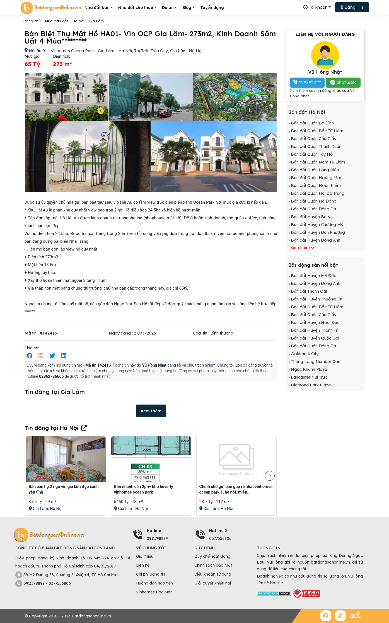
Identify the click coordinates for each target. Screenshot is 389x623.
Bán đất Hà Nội (306, 112)
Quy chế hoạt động (212, 556)
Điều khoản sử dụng (212, 574)
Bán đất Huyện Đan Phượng (318, 232)
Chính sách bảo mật (213, 565)
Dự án (168, 7)
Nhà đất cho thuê (135, 7)
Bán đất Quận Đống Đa (313, 208)
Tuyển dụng (212, 7)
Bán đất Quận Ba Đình (312, 123)
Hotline (154, 530)
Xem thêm (151, 410)
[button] (270, 476)
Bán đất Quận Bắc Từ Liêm (317, 130)
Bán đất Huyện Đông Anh (315, 240)
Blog (186, 7)
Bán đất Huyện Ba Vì (311, 216)
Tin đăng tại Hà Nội (51, 427)
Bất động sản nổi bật (313, 265)
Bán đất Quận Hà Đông (314, 201)
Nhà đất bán (97, 7)
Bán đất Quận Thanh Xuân (316, 146)
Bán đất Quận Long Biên (315, 169)
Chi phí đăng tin (150, 574)
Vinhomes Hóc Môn (154, 592)
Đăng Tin (352, 7)
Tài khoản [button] (315, 7)
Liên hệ (142, 565)
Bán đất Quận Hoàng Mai (316, 177)
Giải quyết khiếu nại (212, 583)
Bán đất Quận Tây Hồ (312, 154)
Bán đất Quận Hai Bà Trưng (317, 193)
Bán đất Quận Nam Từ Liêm (318, 162)
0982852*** (307, 82)
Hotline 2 (218, 530)
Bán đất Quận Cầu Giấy (313, 138)
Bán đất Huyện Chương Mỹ (317, 224)
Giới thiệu (144, 556)
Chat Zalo (343, 82)
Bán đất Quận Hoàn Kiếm (316, 185)
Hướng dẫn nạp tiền (154, 583)
